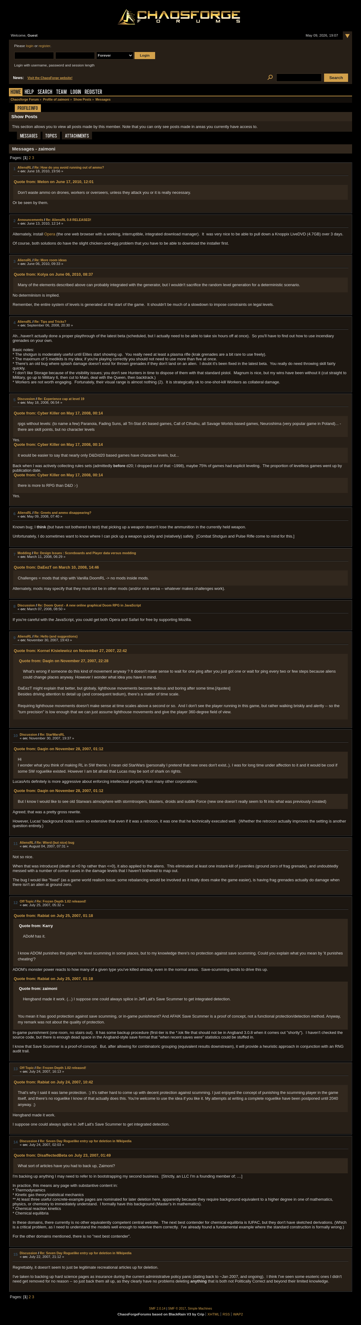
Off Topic (27, 901)
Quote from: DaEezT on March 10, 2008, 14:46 (56, 567)
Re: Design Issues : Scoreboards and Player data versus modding (85, 553)
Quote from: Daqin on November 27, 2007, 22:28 (64, 660)
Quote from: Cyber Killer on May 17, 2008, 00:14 (58, 413)
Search (45, 92)
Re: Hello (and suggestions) (56, 636)
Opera (49, 234)
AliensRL (25, 167)
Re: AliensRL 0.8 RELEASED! (68, 220)
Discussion (26, 399)
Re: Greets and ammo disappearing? (62, 512)
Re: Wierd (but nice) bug (55, 842)
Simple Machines (200, 1308)
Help (29, 92)
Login (75, 92)
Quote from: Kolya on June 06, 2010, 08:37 (53, 274)
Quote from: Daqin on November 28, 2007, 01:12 (58, 749)
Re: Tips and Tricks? (50, 321)
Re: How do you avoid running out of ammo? (69, 167)
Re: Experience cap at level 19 (61, 399)
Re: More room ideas (50, 260)
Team (61, 92)
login (29, 46)
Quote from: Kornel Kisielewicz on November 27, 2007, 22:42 (70, 650)
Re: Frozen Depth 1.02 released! (61, 901)
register (44, 46)
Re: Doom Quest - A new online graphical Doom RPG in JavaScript (89, 605)
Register (93, 92)
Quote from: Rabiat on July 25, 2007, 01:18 (53, 915)
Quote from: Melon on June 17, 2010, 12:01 (54, 181)
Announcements (30, 220)
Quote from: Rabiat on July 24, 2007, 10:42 (53, 1082)
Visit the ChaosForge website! (49, 78)
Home (15, 92)
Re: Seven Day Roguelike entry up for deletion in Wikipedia (86, 1141)
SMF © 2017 (177, 1308)
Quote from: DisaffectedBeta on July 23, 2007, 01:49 (62, 1155)
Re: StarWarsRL (52, 734)
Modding (24, 553)
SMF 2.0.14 (157, 1308)
